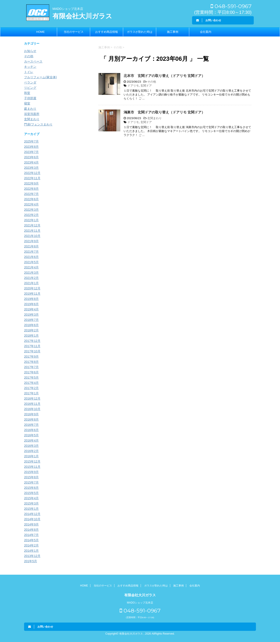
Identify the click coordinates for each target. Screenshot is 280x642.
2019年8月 (31, 299)
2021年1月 (31, 283)
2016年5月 (31, 435)
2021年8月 (31, 246)
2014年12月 (32, 514)
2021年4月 (31, 267)
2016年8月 (31, 419)
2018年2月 (31, 330)
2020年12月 (32, 288)
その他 (151, 81)
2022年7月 (31, 194)
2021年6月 (31, 257)
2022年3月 (31, 209)
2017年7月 (31, 367)
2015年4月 (31, 498)
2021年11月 (32, 230)
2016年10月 (32, 409)
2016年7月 (31, 424)
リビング (30, 87)
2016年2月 (31, 451)
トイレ (28, 72)
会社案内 (205, 31)
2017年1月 (31, 393)
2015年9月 (31, 472)
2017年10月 (32, 351)
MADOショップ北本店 (67, 8)
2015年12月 (32, 461)
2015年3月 (31, 503)
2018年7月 (31, 320)
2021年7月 (31, 251)
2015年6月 (31, 487)
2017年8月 (31, 362)
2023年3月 (31, 167)
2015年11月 (32, 466)
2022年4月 (31, 204)
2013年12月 (32, 556)
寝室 (27, 103)
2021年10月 (32, 236)
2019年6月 (31, 304)
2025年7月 (31, 141)
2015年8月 (31, 477)
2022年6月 (31, 199)
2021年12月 (32, 225)
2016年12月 (32, 398)
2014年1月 (31, 550)
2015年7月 (31, 482)
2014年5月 (31, 540)
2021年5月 (31, 262)
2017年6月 (31, 372)
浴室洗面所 (31, 114)
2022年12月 (32, 173)
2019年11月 (32, 293)
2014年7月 (31, 535)
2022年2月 (31, 215)
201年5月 (30, 561)
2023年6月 (31, 157)
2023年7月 (31, 152)
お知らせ (30, 51)
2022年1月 (31, 220)
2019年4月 (31, 309)
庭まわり (30, 108)
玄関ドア (146, 85)
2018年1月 (31, 335)
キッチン (30, 66)
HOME (40, 31)
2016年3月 (31, 445)
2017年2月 (31, 388)
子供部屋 (30, 98)
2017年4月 (31, 383)
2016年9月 (31, 414)
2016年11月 (32, 403)
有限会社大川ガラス (82, 16)
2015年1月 (31, 508)
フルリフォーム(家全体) (40, 77)
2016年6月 (31, 430)
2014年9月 (31, 524)
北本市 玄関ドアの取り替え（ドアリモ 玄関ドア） (164, 76)
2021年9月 (31, 241)
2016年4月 (31, 440)
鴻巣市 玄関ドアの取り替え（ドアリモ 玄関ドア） (164, 112)
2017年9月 (31, 356)
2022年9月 (31, 183)
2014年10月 (32, 519)
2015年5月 (31, 493)
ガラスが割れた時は (139, 31)
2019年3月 (31, 314)
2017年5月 (31, 377)
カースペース (33, 61)
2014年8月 (31, 529)
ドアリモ (133, 85)
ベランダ (30, 82)
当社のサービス (74, 31)
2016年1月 (31, 456)
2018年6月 (31, 325)
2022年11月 (32, 178)
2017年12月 (32, 341)
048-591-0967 (231, 6)
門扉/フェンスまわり (38, 124)
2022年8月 (31, 188)
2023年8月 (31, 146)
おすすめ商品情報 (106, 31)
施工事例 (172, 31)
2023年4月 (31, 162)
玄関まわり (154, 118)
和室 (27, 93)
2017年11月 (32, 346)
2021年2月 (31, 278)
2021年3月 (31, 272)
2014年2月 (31, 545)
